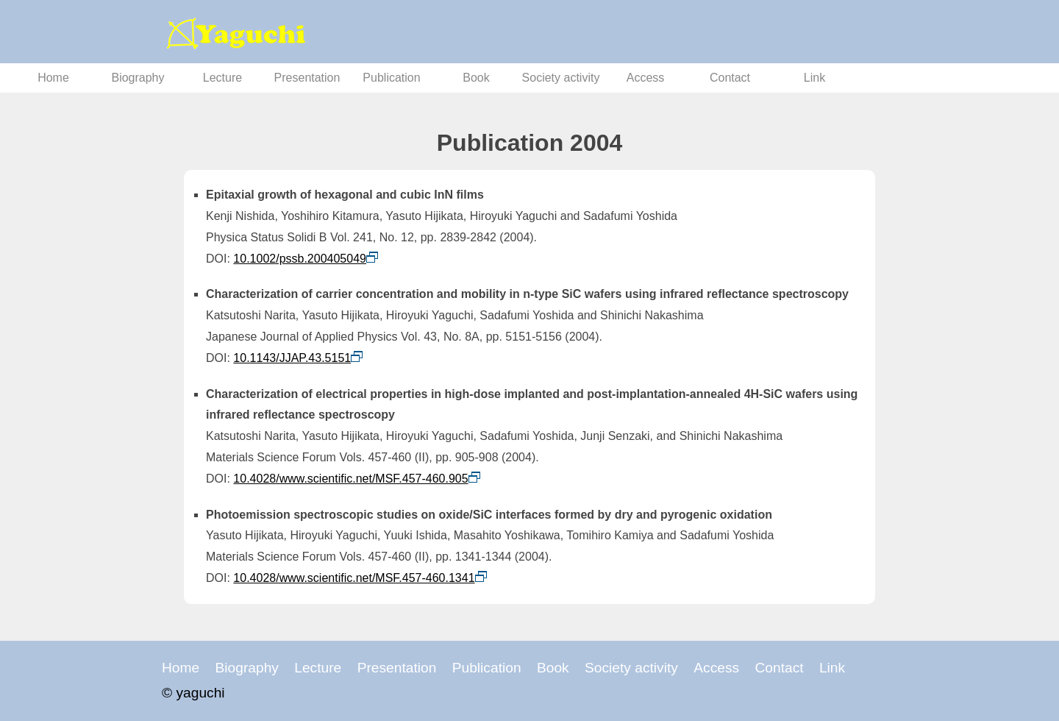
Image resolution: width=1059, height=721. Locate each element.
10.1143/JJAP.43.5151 (292, 358)
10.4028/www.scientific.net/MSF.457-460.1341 (353, 578)
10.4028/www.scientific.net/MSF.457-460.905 (350, 478)
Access (646, 77)
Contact (730, 77)
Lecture (222, 77)
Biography (137, 77)
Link (814, 77)
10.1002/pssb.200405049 (299, 258)
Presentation (307, 77)
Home (53, 77)
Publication (391, 77)
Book (476, 77)
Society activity (561, 77)
